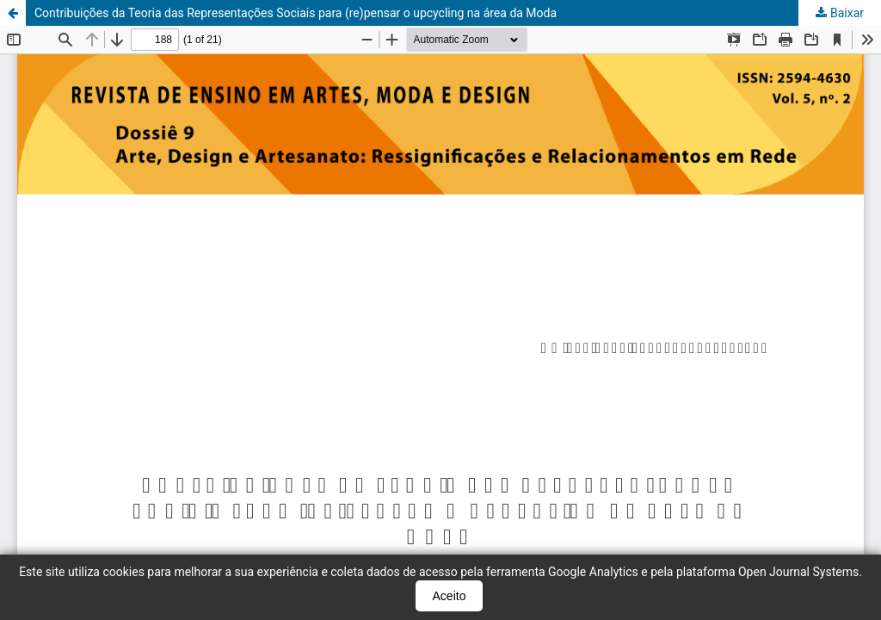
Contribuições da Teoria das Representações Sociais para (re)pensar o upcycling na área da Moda (295, 13)
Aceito (449, 596)
